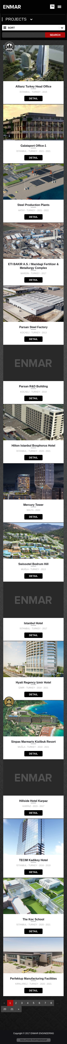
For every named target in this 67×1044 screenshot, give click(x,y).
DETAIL (33, 98)
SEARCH (55, 34)
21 (12, 1009)
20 (4, 1009)
